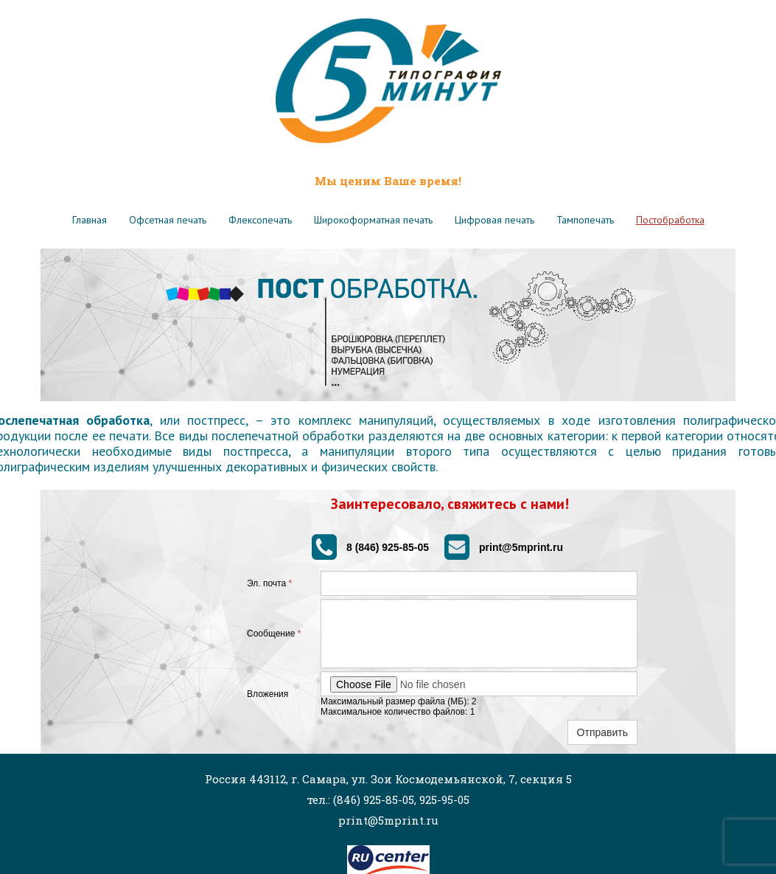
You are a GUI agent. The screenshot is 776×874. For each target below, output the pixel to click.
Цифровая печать (494, 219)
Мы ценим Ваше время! (388, 180)
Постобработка (670, 219)
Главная (89, 219)
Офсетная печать (167, 219)
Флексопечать (260, 219)
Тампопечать (585, 219)
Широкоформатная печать (373, 219)
